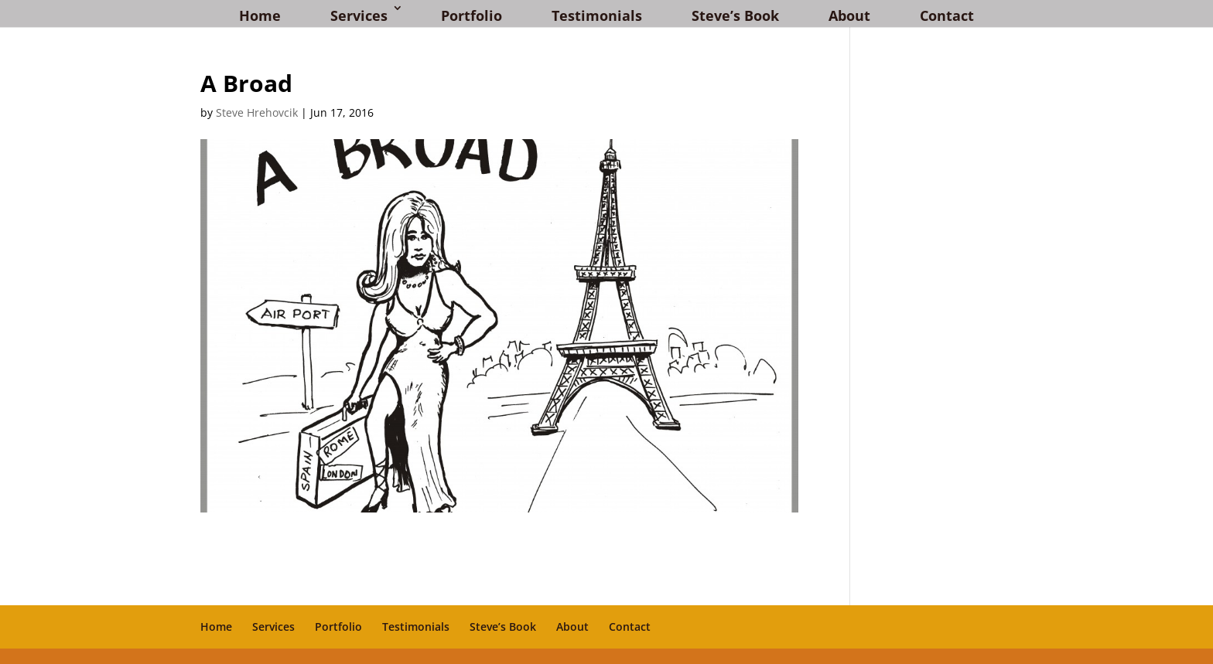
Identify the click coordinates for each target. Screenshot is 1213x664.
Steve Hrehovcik (257, 112)
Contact (947, 15)
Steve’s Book (735, 15)
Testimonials (597, 15)
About (849, 15)
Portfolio (471, 15)
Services (359, 15)
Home (260, 15)
